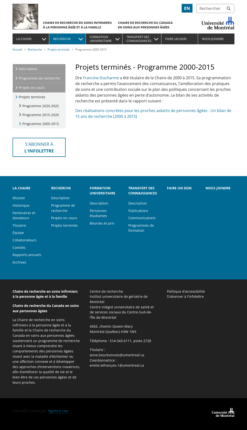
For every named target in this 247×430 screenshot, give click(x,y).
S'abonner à (39, 147)
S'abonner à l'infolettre (185, 296)
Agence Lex (58, 410)
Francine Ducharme (101, 77)
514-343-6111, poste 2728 (130, 340)
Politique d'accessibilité (186, 291)
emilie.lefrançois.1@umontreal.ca (117, 365)
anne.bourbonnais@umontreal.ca (117, 355)
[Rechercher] (215, 8)
